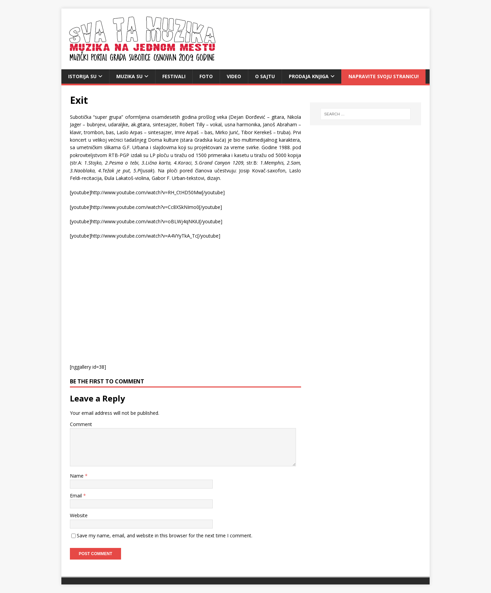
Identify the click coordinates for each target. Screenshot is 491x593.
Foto (206, 76)
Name (77, 475)
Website (79, 515)
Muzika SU (129, 76)
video (234, 76)
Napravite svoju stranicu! (383, 76)
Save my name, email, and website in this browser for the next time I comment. (164, 535)
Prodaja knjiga (309, 76)
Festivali (173, 76)
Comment (81, 424)
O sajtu (265, 76)
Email (76, 495)
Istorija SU (82, 76)
